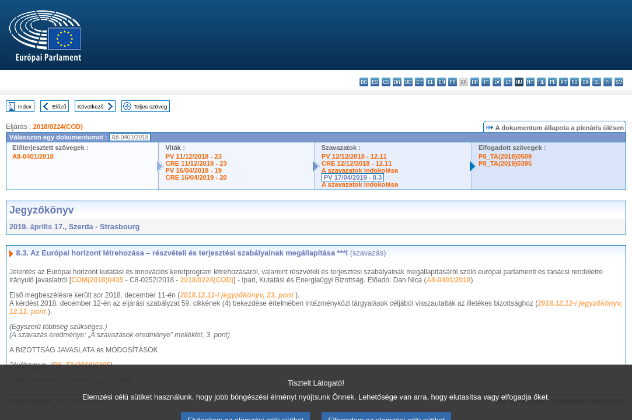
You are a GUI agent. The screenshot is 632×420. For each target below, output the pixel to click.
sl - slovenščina (596, 82)
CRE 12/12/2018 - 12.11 (357, 163)
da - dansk (397, 82)
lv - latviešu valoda (497, 82)
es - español (375, 82)
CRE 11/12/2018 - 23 (196, 163)
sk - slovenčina (585, 82)
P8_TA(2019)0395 (505, 163)
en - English (441, 82)
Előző (60, 106)
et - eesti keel (419, 82)
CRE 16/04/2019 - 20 (196, 177)
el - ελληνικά (430, 82)
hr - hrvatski (474, 82)
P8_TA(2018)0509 (505, 156)
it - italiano (485, 82)
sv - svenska (618, 82)
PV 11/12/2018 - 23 (194, 156)
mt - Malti (530, 82)
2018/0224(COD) (58, 126)
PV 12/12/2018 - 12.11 (354, 156)
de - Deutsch (408, 82)
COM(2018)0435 (97, 280)
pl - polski (552, 82)
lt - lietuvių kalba (508, 82)
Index (25, 106)
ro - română (574, 82)
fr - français (452, 82)
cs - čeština (386, 82)
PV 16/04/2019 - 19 (194, 170)
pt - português (563, 82)
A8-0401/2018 (33, 156)
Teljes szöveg (150, 106)
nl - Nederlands (541, 82)
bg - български (363, 82)
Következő (91, 106)
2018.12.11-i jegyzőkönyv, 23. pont (237, 295)
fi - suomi (607, 82)
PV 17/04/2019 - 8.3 (353, 177)
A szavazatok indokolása (360, 170)
